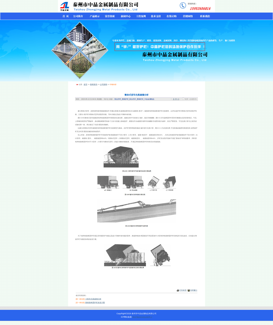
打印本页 (182, 290)
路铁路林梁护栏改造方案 (95, 303)
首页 (85, 84)
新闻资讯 (93, 84)
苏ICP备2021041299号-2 (142, 317)
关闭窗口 (193, 290)
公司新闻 (103, 84)
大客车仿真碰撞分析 (93, 299)
